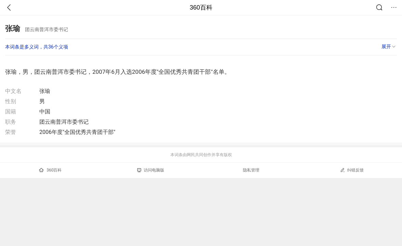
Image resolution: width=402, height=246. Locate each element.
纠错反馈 (352, 170)
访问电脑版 (150, 170)
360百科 (201, 7)
